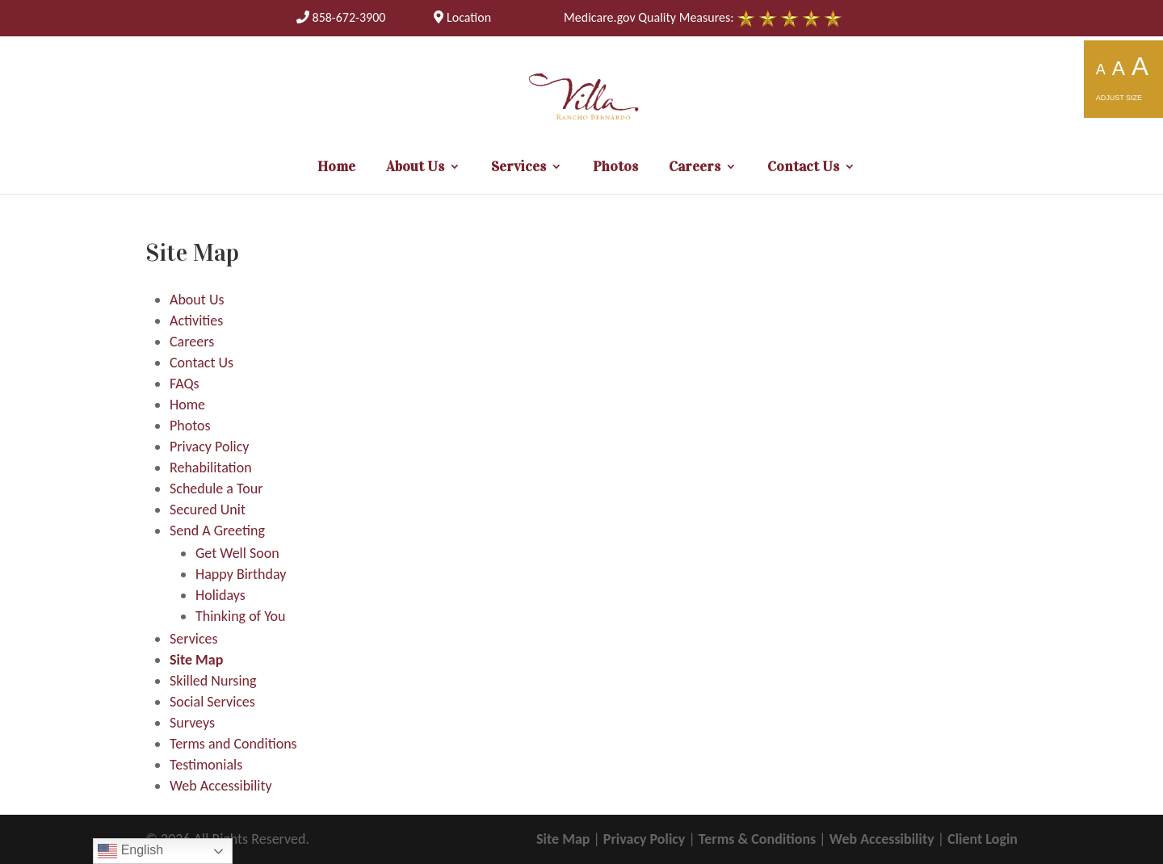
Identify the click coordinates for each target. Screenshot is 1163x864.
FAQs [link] (184, 383)
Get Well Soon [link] (237, 553)
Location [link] (462, 17)
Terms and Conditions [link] (233, 744)
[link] (341, 17)
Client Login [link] (982, 839)
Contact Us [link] (803, 168)
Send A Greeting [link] (217, 530)
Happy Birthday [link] (240, 574)
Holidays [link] (220, 595)
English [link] (130, 851)
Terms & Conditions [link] (757, 839)
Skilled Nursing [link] (213, 681)
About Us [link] (415, 168)
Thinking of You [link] (240, 616)
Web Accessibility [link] (221, 786)
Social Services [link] (212, 702)
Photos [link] (615, 168)
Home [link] (336, 168)
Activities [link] (196, 320)
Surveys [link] (192, 723)
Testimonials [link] (206, 765)
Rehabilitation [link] (211, 467)
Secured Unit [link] (208, 509)
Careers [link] (694, 168)
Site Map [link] (196, 660)
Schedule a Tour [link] (216, 488)
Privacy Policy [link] (209, 446)
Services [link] (518, 168)
